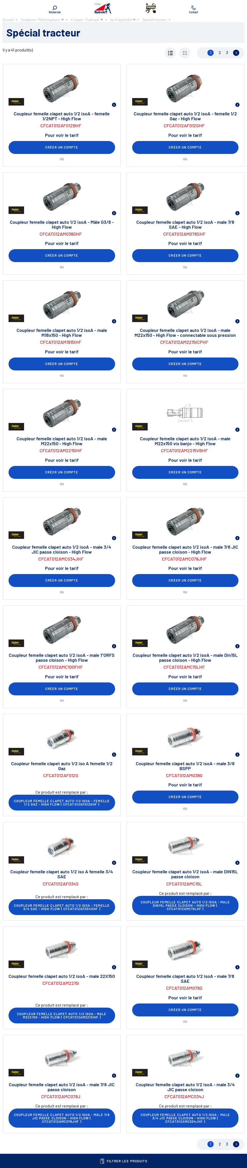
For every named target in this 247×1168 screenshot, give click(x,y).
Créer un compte (61, 147)
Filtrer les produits (123, 1161)
